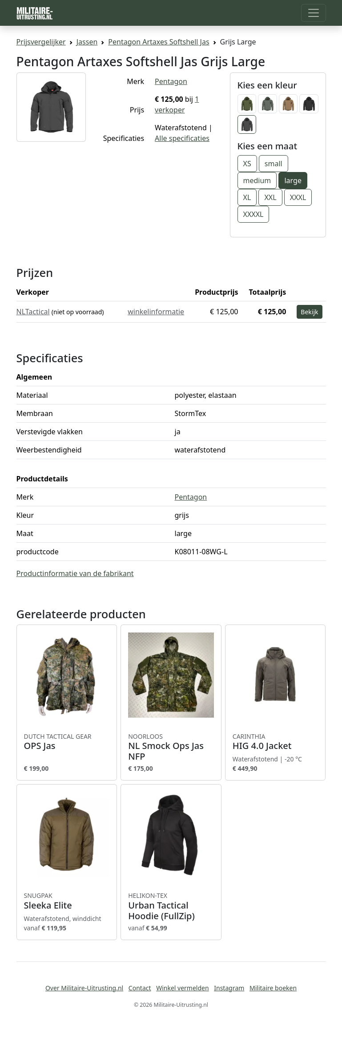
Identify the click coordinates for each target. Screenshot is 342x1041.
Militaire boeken (273, 988)
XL (247, 197)
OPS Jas (67, 742)
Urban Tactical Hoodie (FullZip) (171, 906)
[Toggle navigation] (313, 13)
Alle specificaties (182, 138)
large (292, 180)
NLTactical (33, 311)
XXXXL (253, 214)
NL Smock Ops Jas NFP (171, 747)
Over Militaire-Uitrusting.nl (84, 988)
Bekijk (309, 312)
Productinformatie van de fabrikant (75, 573)
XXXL (298, 197)
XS (247, 163)
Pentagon (171, 81)
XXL (270, 197)
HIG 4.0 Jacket (275, 742)
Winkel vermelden (182, 988)
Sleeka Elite (67, 901)
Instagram (229, 988)
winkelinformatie (156, 311)
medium (257, 180)
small (273, 163)
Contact (140, 988)
